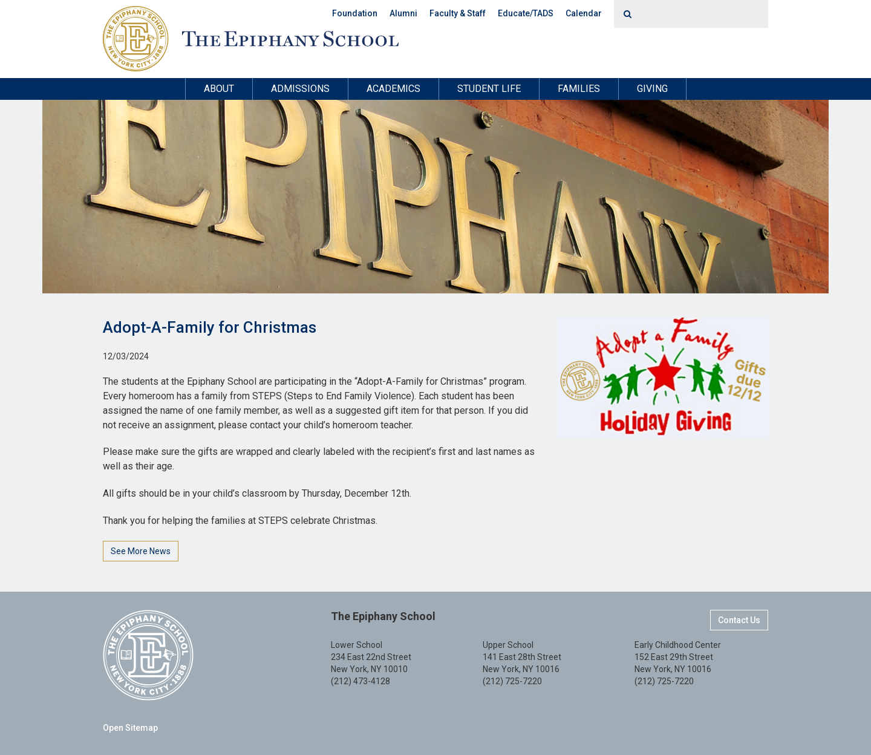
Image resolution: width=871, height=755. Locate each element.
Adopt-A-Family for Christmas (209, 327)
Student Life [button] (489, 88)
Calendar (584, 13)
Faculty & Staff (457, 13)
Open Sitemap (130, 728)
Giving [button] (652, 88)
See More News (141, 551)
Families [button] (579, 88)
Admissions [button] (300, 88)
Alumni (403, 13)
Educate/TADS (525, 13)
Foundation (354, 13)
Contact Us (739, 620)
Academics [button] (393, 88)
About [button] (219, 88)
